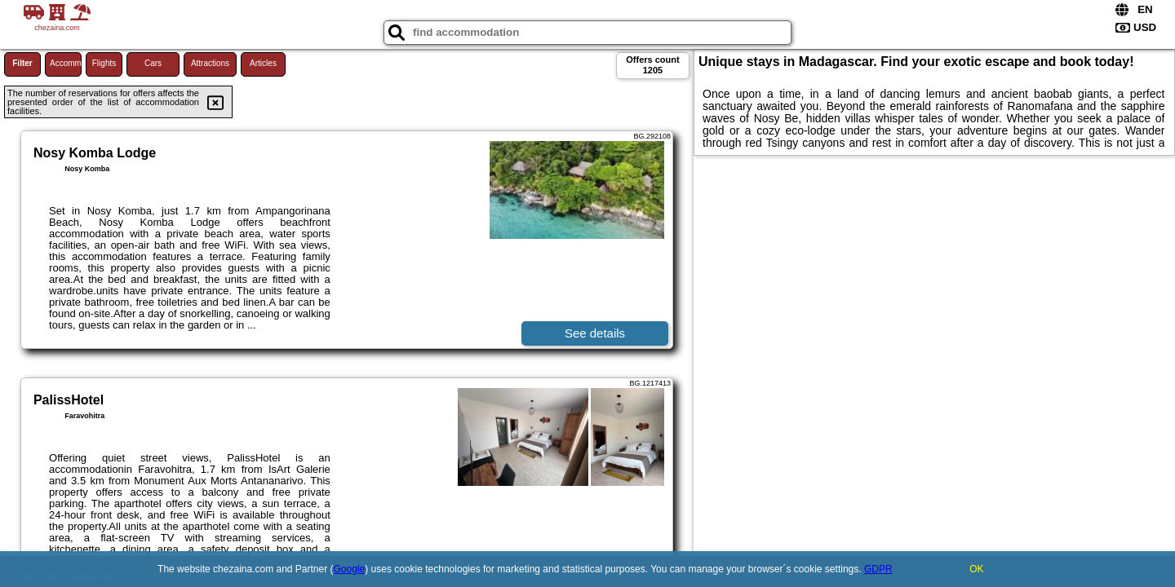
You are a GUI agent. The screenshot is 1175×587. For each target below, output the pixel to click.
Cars (153, 63)
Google (350, 569)
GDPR (878, 569)
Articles (263, 63)
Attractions (210, 63)
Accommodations (66, 63)
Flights (104, 63)
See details (595, 333)
